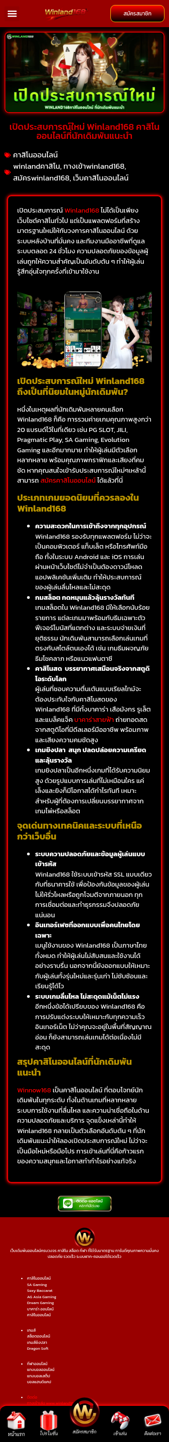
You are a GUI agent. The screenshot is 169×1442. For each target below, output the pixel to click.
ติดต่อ (32, 1397)
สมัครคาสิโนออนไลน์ (68, 480)
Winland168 (81, 210)
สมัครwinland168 (41, 178)
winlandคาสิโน (36, 166)
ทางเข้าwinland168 (94, 166)
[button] (12, 13)
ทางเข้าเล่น (36, 1403)
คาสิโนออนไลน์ (35, 155)
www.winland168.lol (63, 1403)
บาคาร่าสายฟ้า (94, 719)
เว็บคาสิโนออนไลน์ (101, 178)
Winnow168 (34, 1090)
